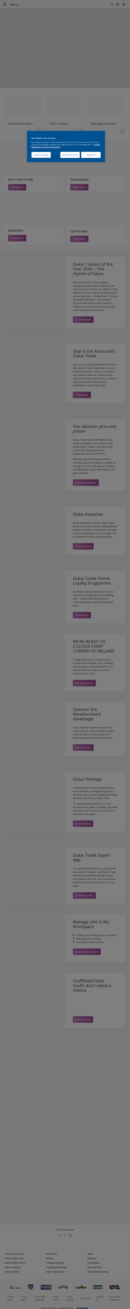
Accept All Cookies (70, 155)
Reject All (91, 155)
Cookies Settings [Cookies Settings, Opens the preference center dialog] (41, 155)
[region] (66, 146)
